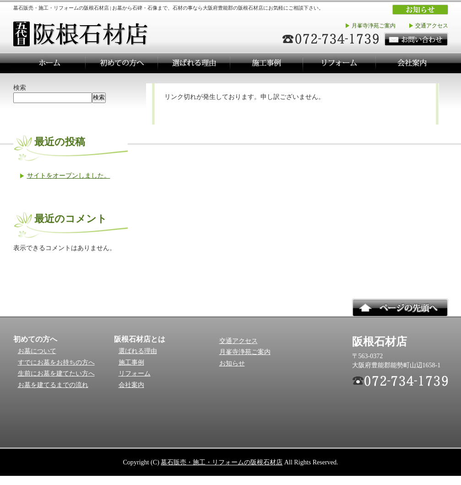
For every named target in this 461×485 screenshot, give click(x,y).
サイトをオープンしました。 (68, 175)
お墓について (37, 351)
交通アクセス (431, 25)
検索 (19, 87)
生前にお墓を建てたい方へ (56, 373)
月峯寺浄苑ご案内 (374, 25)
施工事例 (131, 362)
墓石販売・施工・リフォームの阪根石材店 (221, 462)
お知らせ (232, 363)
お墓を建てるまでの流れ (53, 384)
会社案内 (131, 384)
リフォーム (135, 373)
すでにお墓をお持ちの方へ (56, 362)
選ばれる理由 (138, 351)
